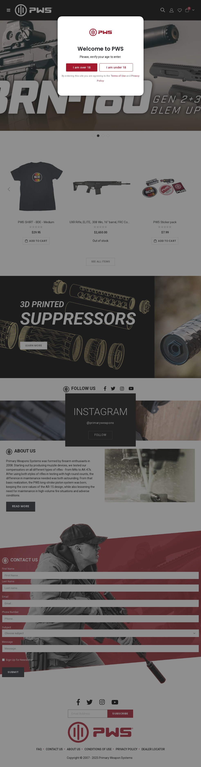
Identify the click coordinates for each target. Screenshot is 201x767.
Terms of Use (118, 76)
